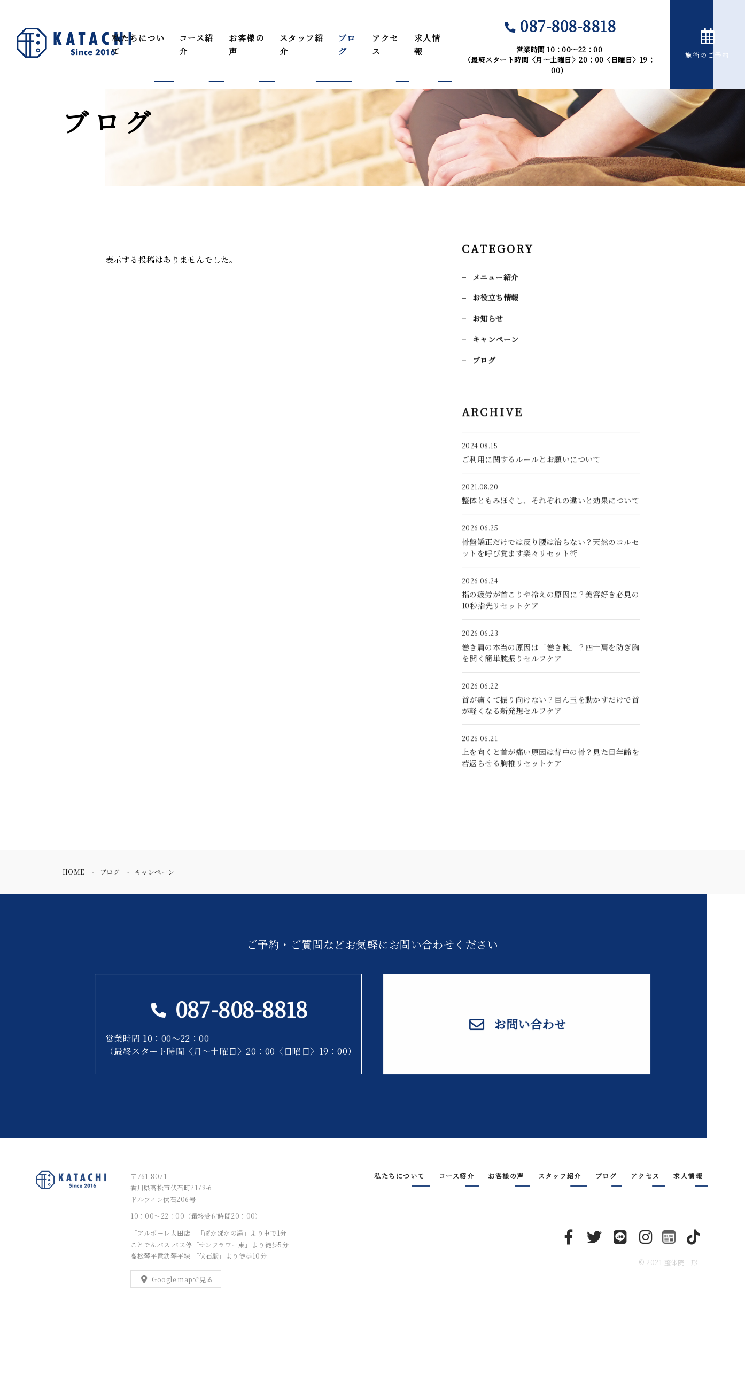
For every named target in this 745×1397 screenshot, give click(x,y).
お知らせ (487, 319)
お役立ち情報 (495, 298)
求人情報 (427, 44)
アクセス (385, 44)
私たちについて (138, 44)
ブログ (347, 44)
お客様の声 (246, 44)
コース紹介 (196, 44)
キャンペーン (495, 339)
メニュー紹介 (495, 277)
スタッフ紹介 (302, 44)
